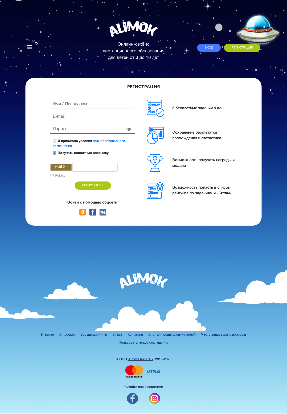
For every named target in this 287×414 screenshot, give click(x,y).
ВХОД (209, 47)
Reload (57, 175)
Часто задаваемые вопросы (223, 334)
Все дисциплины (94, 334)
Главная (47, 334)
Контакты (135, 334)
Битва (117, 334)
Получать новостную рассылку (81, 153)
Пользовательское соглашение (143, 342)
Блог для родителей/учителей (171, 334)
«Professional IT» (140, 359)
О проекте (67, 334)
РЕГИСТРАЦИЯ (242, 47)
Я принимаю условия (89, 143)
